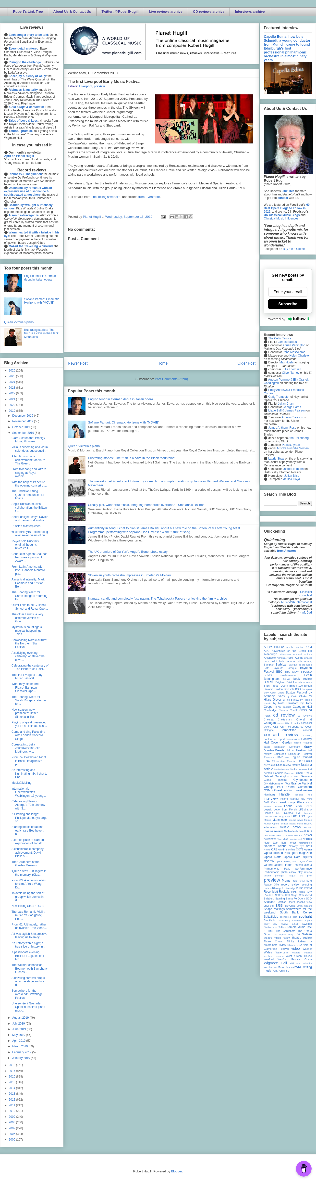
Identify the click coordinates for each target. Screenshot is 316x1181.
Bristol (290, 682)
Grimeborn (305, 787)
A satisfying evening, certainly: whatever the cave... (28, 656)
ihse (309, 794)
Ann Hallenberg (298, 438)
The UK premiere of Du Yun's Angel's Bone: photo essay (128, 551)
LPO (294, 816)
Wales (268, 952)
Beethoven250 (288, 675)
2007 (12, 1128)
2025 (12, 376)
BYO (278, 706)
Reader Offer (272, 884)
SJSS (279, 905)
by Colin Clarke (297, 696)
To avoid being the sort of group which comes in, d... (28, 896)
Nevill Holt (306, 831)
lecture (278, 806)
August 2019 (21, 1017)
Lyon (309, 816)
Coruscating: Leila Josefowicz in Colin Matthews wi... (26, 748)
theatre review (302, 937)
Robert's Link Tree (28, 11)
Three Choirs (273, 941)
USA (299, 944)
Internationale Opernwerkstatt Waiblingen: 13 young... (29, 792)
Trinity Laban (296, 941)
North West (288, 842)
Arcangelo (270, 657)
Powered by (288, 319)
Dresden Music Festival (290, 750)
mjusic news (296, 820)
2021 (12, 399)
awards (308, 657)
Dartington (279, 746)
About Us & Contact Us (72, 11)
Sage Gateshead (301, 895)
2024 (12, 382)
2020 (12, 405)
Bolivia (286, 679)
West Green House (299, 955)
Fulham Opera (303, 772)
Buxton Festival (296, 692)
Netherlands (291, 831)
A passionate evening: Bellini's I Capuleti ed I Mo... (28, 955)
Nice (279, 839)
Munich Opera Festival (276, 823)
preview (99, 86)
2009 (12, 1116)
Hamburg (269, 794)
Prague (291, 875)
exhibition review (281, 764)
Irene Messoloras (294, 352)
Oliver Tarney (290, 372)
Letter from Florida (285, 809)
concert (307, 730)
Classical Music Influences (281, 218)
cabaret (287, 707)
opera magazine (301, 853)
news (308, 835)
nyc (302, 846)
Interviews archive (250, 11)
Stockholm (270, 920)
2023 (12, 387)
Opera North (272, 857)
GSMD (268, 790)
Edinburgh (280, 753)
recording (306, 884)
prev (309, 875)
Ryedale (269, 895)
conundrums (293, 739)
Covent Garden (281, 742)
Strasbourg (284, 920)
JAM (266, 802)
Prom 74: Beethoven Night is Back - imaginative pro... (29, 761)
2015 (12, 1082)
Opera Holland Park (277, 853)
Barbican (281, 664)
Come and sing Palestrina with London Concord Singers (28, 735)
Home (163, 363)
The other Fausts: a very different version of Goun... (27, 618)
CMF (283, 726)
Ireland (284, 798)
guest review (303, 790)
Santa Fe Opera (295, 898)
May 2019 (19, 1035)
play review (305, 872)
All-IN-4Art (285, 654)
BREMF (269, 682)
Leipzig (268, 809)
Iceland (299, 794)
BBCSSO (306, 671)
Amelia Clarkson (292, 417)
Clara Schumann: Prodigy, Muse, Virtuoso (29, 439)
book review (302, 678)
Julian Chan (285, 403)
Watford (296, 952)
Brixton (279, 689)
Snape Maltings (274, 909)
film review (300, 769)
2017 (12, 1071)
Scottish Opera (286, 901)
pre (301, 875)
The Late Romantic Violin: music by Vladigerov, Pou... (28, 915)
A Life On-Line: (295, 647)
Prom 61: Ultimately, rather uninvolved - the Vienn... (29, 926)
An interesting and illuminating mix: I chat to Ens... (29, 773)
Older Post (246, 363)
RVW (309, 891)
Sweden (307, 923)
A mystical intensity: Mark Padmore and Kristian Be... (28, 583)
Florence (288, 773)
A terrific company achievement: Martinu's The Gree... (28, 460)
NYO (309, 846)
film (291, 769)
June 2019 (19, 1029)
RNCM (308, 888)
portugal (279, 875)
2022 (12, 393)
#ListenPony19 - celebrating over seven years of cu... (30, 533)
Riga (293, 888)
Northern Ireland (275, 846)
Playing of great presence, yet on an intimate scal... (29, 724)
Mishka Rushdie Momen (293, 448)
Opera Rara (292, 857)
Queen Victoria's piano (84, 446)
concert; (308, 735)
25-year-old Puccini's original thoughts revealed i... (25, 544)
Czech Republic (303, 742)
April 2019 (19, 1040)
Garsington (282, 776)
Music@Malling (22, 782)
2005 (12, 1139)
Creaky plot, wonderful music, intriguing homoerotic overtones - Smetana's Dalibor (146, 505)
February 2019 (22, 1052)
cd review (284, 715)
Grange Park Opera (279, 787)
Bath (266, 668)
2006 (12, 1134)
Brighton (280, 682)
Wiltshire (307, 963)
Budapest (307, 689)
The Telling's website (105, 197)
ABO (266, 650)
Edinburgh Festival (300, 753)
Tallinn (282, 927)
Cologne (269, 730)
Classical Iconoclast (305, 593)
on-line (282, 849)
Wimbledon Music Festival (279, 967)
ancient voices (302, 654)
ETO (300, 761)
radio (294, 880)
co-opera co (295, 726)
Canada (283, 710)
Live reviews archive (165, 11)
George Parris (292, 407)
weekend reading (273, 956)
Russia (301, 891)
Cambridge (270, 710)
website (308, 952)
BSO (298, 689)
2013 (12, 1093)
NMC (285, 839)
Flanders (278, 772)
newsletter (270, 838)
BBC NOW (292, 671)
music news (290, 827)
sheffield (269, 905)
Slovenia (290, 905)
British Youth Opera (276, 685)
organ (302, 861)
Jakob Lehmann (293, 469)
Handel (285, 794)
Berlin (308, 675)
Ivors (309, 798)
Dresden (269, 750)
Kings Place (296, 802)
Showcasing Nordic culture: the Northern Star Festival (29, 643)
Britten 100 (296, 685)
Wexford (269, 959)
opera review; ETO (286, 861)
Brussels (289, 689)
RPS (294, 891)
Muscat (292, 823)
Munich (308, 820)
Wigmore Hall (275, 963)
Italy (303, 798)
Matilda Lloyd (291, 479)
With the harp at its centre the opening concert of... (29, 483)
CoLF (308, 726)
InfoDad (307, 612)
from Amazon (286, 550)
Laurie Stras (275, 458)
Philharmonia (271, 872)
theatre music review (277, 937)
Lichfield (269, 812)
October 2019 (21, 427)
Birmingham (272, 678)
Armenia (281, 657)
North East (271, 842)
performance (303, 868)
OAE (274, 849)
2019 (12, 410)
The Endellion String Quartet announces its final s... (28, 494)
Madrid (267, 820)
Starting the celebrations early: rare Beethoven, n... (28, 830)
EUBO (308, 760)
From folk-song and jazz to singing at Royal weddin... (29, 472)
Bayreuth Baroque (285, 668)
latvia (309, 802)
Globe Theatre (275, 779)
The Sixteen (303, 934)
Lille (278, 813)
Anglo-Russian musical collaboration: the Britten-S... (30, 507)
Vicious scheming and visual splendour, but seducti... (30, 448)
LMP (298, 812)
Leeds (288, 806)
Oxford (268, 865)
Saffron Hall (282, 895)
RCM (309, 880)
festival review (281, 769)
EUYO (267, 765)
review (267, 888)
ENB (287, 757)
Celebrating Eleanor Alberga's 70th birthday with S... (28, 805)
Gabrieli (268, 776)
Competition (288, 730)
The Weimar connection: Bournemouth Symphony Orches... (30, 968)
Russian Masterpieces (26, 526)
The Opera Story (283, 934)
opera (308, 849)
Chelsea (269, 719)
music (300, 823)
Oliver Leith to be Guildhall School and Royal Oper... (30, 606)
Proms (286, 880)
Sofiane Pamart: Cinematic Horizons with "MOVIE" (123, 422)
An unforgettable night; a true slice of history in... (28, 944)
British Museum (303, 682)
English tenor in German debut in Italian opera (120, 399)
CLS (275, 726)
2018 (12, 1065)
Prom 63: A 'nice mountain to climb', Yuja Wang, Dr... (29, 884)
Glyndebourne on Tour (277, 783)
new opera (269, 835)
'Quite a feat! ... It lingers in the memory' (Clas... (29, 872)
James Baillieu (287, 342)
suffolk (295, 924)
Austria (299, 657)
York (275, 970)
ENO (267, 761)
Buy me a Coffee (294, 249)
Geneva (295, 776)
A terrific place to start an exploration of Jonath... (28, 841)
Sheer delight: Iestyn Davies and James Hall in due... (30, 518)
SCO (309, 898)
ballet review (287, 661)
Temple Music (296, 927)
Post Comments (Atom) (171, 379)
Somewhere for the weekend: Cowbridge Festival (27, 994)
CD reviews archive (208, 11)
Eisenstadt (270, 757)
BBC (279, 671)
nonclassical (295, 839)
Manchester (280, 820)
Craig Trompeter (279, 396)
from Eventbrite (149, 197)
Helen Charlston (299, 355)
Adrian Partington (293, 345)
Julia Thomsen (291, 369)
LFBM (302, 809)
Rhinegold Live (281, 888)
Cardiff (294, 710)
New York (282, 835)
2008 (12, 1122)
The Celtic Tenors (279, 338)
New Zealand (295, 835)
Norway (293, 846)
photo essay (288, 872)
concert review (281, 734)
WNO (299, 967)
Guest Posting (283, 790)
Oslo (309, 861)
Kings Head (278, 802)
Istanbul (294, 798)
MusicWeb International (296, 602)
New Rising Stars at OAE (28, 906)
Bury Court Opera (274, 692)
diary (308, 746)
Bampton (269, 664)
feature (296, 764)
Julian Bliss (291, 475)
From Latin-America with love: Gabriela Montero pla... (28, 570)
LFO (309, 809)
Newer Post (78, 363)
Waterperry (282, 952)
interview (271, 798)
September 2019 (23, 433)
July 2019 (19, 1023)
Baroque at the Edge (300, 664)
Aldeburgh (270, 654)
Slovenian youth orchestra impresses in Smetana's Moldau (129, 575)
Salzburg (269, 898)
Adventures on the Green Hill (292, 650)
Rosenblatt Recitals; (277, 891)
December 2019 (23, 415)
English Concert (301, 757)
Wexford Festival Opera (295, 959)
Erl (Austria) (278, 761)
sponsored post (288, 916)
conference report (274, 739)
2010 (12, 1111)
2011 (12, 1105)
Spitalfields (271, 916)
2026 (12, 370)
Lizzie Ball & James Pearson (286, 410)
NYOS (267, 849)
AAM (308, 647)
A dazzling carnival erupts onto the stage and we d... (28, 981)
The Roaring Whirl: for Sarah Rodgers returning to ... (29, 595)
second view (304, 901)
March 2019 (20, 1046)
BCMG (268, 675)
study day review (276, 924)
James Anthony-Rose (282, 427)
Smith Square (304, 905)
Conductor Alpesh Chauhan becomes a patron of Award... (30, 557)
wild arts (295, 963)
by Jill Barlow (291, 699)
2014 (12, 1088)
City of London (293, 723)
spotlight (305, 916)
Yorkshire (283, 970)
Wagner (307, 948)
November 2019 (23, 421)
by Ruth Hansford (286, 703)
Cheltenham (285, 719)
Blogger (176, 1171)
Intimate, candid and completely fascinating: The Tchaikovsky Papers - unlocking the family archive (157, 598)
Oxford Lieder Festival (288, 865)
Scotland (269, 902)
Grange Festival (301, 783)
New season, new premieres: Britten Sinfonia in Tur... (25, 713)
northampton (305, 842)
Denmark (294, 746)
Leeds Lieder (303, 806)
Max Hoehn (287, 362)
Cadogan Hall (302, 706)
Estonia (291, 761)
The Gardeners (285, 930)
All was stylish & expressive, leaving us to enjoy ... (30, 935)
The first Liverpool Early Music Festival (27, 676)
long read (284, 816)
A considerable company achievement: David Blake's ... (28, 852)
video (295, 948)
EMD (280, 757)
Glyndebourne (302, 780)
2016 (12, 1076)
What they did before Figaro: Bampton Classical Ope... (25, 687)
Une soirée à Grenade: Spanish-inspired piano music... (28, 1007)
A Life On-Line (274, 647)
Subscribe (287, 304)
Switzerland (271, 927)
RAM (301, 880)
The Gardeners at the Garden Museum (25, 863)
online (291, 849)
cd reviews (305, 715)
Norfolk (307, 839)
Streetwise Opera (302, 920)
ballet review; (304, 661)
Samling (280, 898)
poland (267, 875)
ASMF (290, 657)
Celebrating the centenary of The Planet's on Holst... (30, 667)
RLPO (299, 888)
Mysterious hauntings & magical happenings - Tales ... (27, 630)
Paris (287, 868)
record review (290, 884)
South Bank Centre (296, 912)
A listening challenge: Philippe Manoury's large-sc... (30, 817)
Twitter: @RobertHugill (120, 11)
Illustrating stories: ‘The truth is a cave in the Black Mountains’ (131, 458)
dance (267, 746)
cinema (280, 723)
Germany (306, 776)
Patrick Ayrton (291, 445)
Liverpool (85, 86)
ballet (274, 661)
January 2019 (21, 1058)
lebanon (268, 806)
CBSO (303, 710)
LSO (302, 816)
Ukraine (291, 945)
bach (266, 661)
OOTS (300, 849)
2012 (12, 1099)
